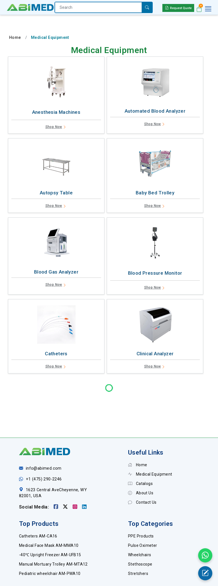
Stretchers (138, 553)
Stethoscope (140, 544)
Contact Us (142, 482)
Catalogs (140, 463)
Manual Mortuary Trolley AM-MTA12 (53, 544)
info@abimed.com (44, 448)
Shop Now (56, 127)
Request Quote (178, 8)
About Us (140, 473)
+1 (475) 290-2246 (44, 459)
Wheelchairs (139, 535)
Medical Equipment (150, 454)
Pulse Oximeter (142, 525)
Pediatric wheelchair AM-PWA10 (50, 553)
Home (15, 37)
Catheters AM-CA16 (38, 516)
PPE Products (141, 516)
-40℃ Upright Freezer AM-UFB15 (50, 535)
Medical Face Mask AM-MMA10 (48, 525)
